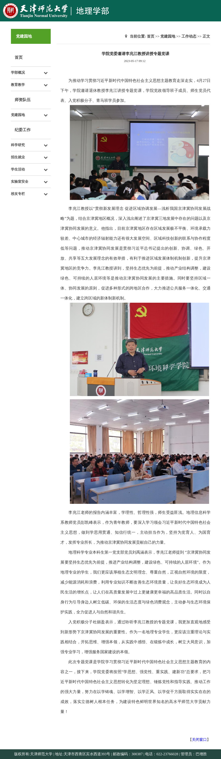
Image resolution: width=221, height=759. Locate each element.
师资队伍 (23, 100)
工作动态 (188, 36)
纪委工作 (23, 130)
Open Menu (215, 6)
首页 (19, 57)
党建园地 (167, 36)
